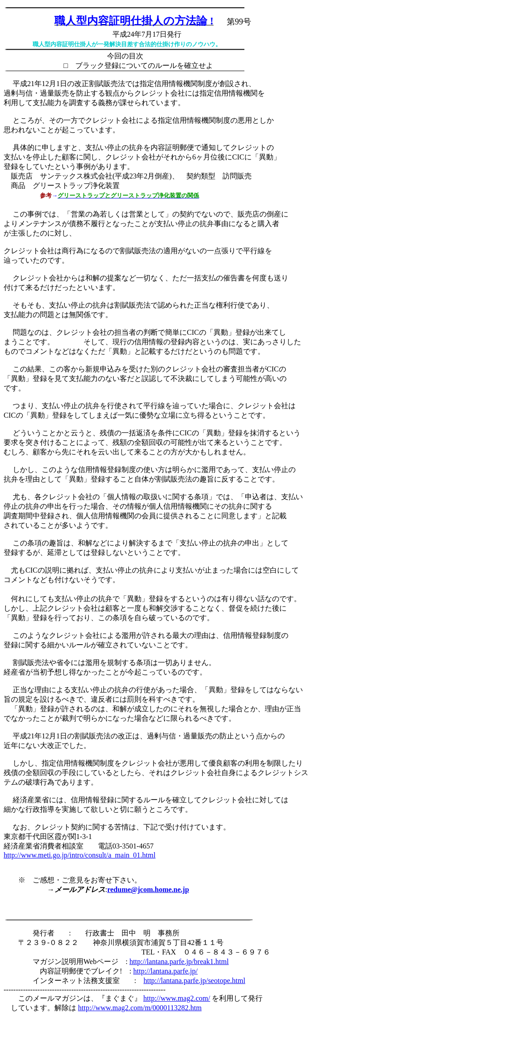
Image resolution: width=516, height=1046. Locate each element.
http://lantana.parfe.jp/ (165, 971)
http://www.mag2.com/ (176, 998)
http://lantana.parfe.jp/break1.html (179, 961)
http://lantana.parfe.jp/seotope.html (194, 980)
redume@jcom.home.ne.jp (148, 889)
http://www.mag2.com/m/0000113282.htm (140, 1008)
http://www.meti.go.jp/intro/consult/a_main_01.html (80, 855)
